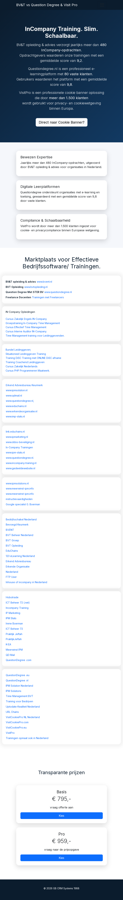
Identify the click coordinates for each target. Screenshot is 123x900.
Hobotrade (12, 597)
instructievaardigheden (19, 499)
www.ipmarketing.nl (17, 436)
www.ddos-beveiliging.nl (20, 442)
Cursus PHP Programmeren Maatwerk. (28, 370)
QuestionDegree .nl (17, 680)
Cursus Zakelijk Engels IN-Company (26, 318)
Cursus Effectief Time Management (26, 327)
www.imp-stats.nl (15, 416)
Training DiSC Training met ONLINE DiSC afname (33, 357)
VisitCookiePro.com (17, 722)
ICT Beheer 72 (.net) (18, 602)
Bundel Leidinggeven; (18, 349)
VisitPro (10, 732)
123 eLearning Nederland (20, 555)
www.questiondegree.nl (58, 292)
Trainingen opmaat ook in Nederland (27, 738)
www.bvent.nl (44, 281)
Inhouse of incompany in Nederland (26, 582)
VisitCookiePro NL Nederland (23, 717)
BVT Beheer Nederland (19, 535)
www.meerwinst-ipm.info (20, 488)
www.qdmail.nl (14, 395)
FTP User (11, 576)
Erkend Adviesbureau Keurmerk (24, 385)
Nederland (12, 571)
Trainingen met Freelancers (48, 297)
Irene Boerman (14, 623)
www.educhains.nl (16, 406)
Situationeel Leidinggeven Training (26, 353)
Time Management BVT (19, 696)
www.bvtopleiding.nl (36, 286)
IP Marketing (13, 612)
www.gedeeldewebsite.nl (20, 468)
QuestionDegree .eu (17, 675)
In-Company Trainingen (19, 447)
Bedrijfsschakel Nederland (21, 519)
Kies (61, 815)
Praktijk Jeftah (14, 634)
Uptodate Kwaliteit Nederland (23, 706)
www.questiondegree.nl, (20, 400)
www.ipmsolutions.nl (17, 483)
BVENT (10, 529)
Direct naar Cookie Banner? (61, 122)
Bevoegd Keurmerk (17, 524)
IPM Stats (11, 618)
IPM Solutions (13, 690)
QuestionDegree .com (18, 660)
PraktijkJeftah (14, 639)
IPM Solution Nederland (19, 685)
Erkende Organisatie (18, 566)
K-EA (8, 644)
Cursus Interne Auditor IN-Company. (26, 331)
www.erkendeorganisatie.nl (21, 411)
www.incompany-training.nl (21, 463)
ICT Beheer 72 (14, 628)
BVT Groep (12, 540)
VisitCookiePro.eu (16, 727)
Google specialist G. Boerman (23, 504)
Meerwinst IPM (14, 649)
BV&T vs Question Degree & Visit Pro (46, 5)
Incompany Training (17, 607)
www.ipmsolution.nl (16, 390)
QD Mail (10, 654)
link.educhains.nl (15, 431)
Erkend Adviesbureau (18, 561)
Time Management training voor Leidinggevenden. (35, 335)
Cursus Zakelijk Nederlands (21, 366)
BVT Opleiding (14, 545)
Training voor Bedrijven (19, 701)
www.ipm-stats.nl (15, 452)
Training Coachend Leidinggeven (25, 362)
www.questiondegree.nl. (20, 457)
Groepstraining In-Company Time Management (33, 323)
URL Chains (12, 711)
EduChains (12, 550)
